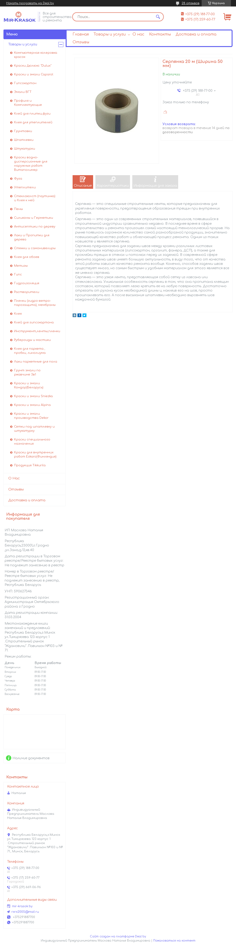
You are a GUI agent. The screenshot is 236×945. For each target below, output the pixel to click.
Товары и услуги (110, 34)
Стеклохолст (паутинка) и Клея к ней (34, 198)
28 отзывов (190, 3)
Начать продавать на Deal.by (30, 3)
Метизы (21, 265)
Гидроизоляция (26, 283)
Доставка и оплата (196, 34)
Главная (81, 34)
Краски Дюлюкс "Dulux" (32, 65)
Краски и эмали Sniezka (33, 396)
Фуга (18, 178)
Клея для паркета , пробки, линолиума (30, 350)
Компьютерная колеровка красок (35, 55)
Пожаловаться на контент (174, 940)
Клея (18, 313)
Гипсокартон (25, 83)
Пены (18, 209)
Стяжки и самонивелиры (35, 248)
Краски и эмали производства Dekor (31, 415)
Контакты (160, 34)
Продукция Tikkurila (30, 465)
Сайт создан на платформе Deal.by (118, 936)
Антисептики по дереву (34, 226)
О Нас (14, 478)
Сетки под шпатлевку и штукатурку (34, 428)
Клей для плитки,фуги (32, 113)
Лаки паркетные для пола (35, 361)
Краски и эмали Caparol (33, 74)
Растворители (26, 292)
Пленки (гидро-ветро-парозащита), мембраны (35, 303)
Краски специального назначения (32, 441)
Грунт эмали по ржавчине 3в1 (27, 372)
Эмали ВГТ (23, 92)
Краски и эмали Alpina (32, 405)
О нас (138, 34)
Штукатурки (24, 148)
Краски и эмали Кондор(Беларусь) (28, 385)
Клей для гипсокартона (34, 322)
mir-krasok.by (22, 906)
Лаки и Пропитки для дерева (31, 237)
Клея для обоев (26, 257)
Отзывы (81, 42)
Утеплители (25, 187)
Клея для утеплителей (33, 122)
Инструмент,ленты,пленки (37, 331)
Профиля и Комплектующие (28, 102)
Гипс (18, 274)
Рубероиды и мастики (32, 340)
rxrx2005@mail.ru (25, 911)
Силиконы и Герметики (33, 217)
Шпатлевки (23, 140)
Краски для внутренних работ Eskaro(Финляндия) (35, 454)
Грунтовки (23, 131)
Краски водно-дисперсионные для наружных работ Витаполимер (30, 163)
